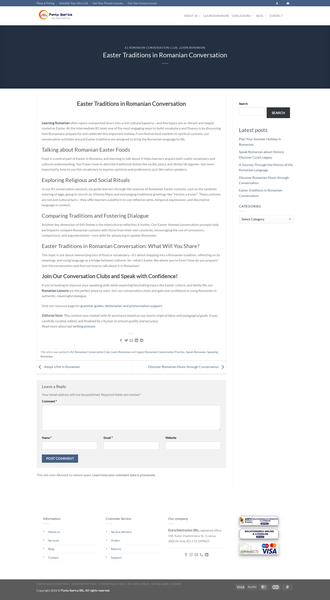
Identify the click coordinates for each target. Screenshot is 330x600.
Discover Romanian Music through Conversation (187, 367)
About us (192, 16)
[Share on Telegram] (141, 340)
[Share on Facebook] (121, 340)
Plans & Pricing (46, 3)
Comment (49, 401)
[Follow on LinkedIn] (206, 555)
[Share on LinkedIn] (136, 340)
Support (116, 557)
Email (108, 438)
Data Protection (84, 583)
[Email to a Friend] (131, 340)
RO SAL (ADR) (160, 583)
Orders (115, 540)
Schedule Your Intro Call (73, 3)
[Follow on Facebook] (186, 555)
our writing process (81, 326)
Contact (276, 16)
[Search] (291, 17)
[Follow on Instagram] (191, 555)
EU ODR (176, 583)
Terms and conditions (53, 583)
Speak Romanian (196, 352)
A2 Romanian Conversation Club (151, 47)
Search (243, 103)
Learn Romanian (216, 16)
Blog (261, 16)
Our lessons (242, 16)
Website (170, 438)
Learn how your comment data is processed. (123, 475)
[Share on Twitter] (126, 340)
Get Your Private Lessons (108, 3)
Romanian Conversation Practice (165, 352)
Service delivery (121, 532)
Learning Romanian (56, 123)
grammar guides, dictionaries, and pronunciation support (121, 306)
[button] (277, 3)
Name (47, 438)
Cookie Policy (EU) (112, 583)
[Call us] (201, 555)
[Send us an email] (196, 555)
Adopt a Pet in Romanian (58, 367)
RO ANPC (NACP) (138, 583)
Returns (116, 549)
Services (53, 540)
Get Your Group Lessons (142, 3)
